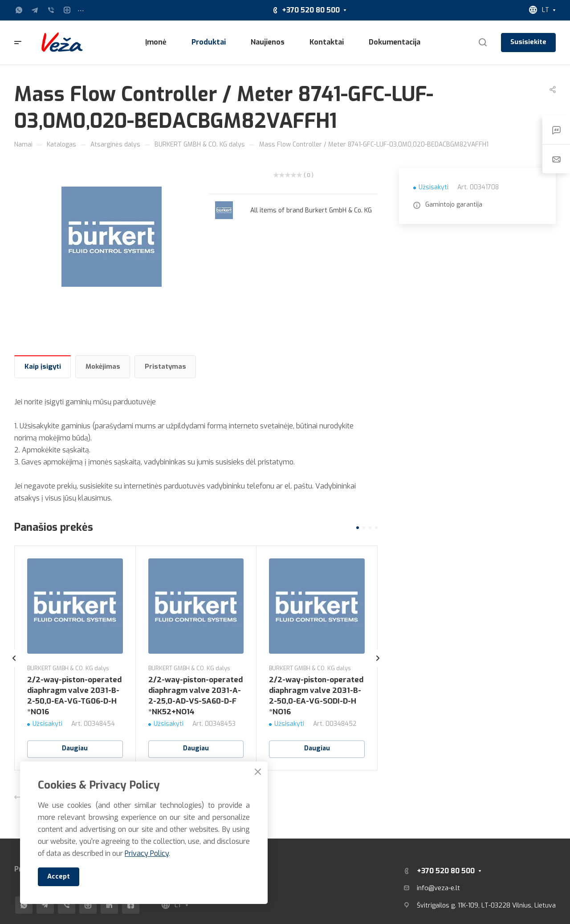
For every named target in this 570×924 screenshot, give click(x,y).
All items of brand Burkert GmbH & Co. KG (311, 210)
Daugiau (75, 748)
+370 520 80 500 (311, 10)
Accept (58, 876)
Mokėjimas (103, 366)
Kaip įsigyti (42, 366)
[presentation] (14, 667)
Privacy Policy (147, 853)
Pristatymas (165, 366)
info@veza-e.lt (438, 887)
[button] (357, 527)
